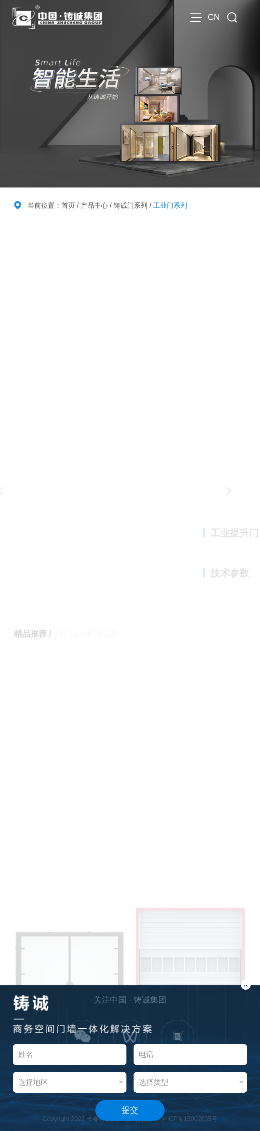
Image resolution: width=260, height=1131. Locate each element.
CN (214, 17)
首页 (68, 206)
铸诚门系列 (131, 206)
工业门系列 (170, 206)
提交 (130, 1110)
